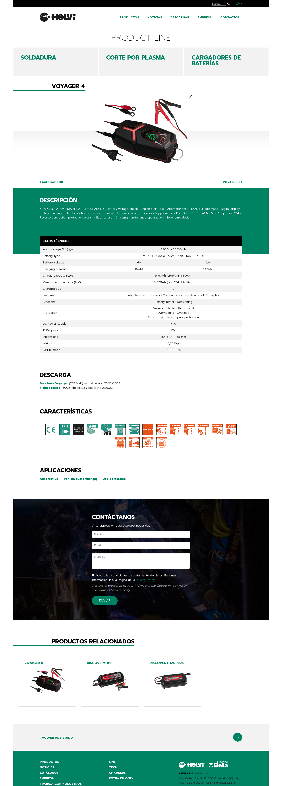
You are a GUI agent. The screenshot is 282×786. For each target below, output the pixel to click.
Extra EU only (121, 778)
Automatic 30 (51, 182)
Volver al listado (56, 738)
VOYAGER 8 (232, 182)
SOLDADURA (38, 57)
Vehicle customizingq (80, 479)
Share (44, 225)
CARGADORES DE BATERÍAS (216, 60)
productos (129, 17)
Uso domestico (114, 479)
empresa (205, 17)
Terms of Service (109, 590)
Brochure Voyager (54, 383)
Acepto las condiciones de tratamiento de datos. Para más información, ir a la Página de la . (134, 577)
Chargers (117, 773)
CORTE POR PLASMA (135, 57)
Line (112, 762)
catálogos (49, 773)
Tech (113, 767)
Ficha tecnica (50, 388)
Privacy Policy (145, 580)
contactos (229, 17)
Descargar (179, 17)
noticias (154, 17)
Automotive (49, 479)
